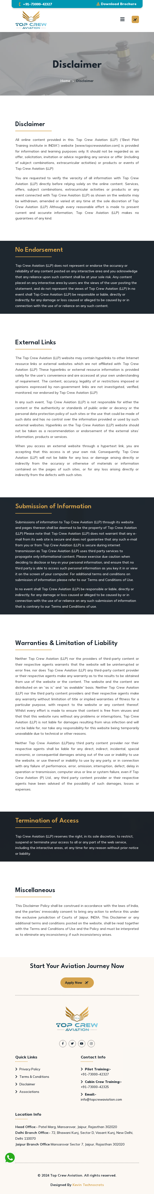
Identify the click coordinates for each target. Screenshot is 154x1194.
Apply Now (77, 982)
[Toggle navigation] (122, 19)
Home (65, 81)
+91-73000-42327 (96, 1071)
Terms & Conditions (32, 1077)
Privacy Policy (27, 1069)
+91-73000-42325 (101, 1084)
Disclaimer (25, 1084)
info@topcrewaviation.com (101, 1096)
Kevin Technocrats (88, 1185)
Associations (27, 1092)
